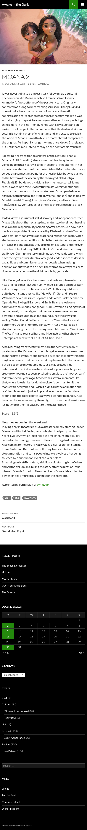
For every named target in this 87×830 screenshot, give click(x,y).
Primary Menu (82, 4)
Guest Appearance (14, 737)
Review (20, 70)
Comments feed (11, 802)
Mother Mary (9, 578)
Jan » (81, 652)
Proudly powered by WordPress (17, 825)
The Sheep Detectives (14, 565)
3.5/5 (17, 498)
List (4, 724)
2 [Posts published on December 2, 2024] (8, 625)
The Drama (8, 592)
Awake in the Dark (15, 4)
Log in (5, 788)
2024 (7, 498)
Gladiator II (43, 515)
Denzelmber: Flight (43, 529)
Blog (4, 697)
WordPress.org (10, 808)
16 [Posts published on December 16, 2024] (7, 636)
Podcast (6, 731)
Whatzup (43, 484)
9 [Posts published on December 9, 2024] (8, 631)
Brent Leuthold (39, 83)
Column (6, 704)
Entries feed (9, 795)
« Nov (6, 652)
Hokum (6, 572)
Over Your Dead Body (14, 585)
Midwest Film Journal (16, 711)
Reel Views (8, 70)
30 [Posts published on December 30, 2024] (7, 647)
